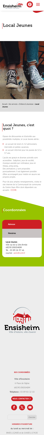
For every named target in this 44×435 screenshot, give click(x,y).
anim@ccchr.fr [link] (19, 253)
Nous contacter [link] (21, 398)
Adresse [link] (11, 224)
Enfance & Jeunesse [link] (26, 104)
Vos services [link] (13, 104)
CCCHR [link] (13, 190)
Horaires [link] (12, 233)
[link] (30, 4)
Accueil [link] (4, 104)
